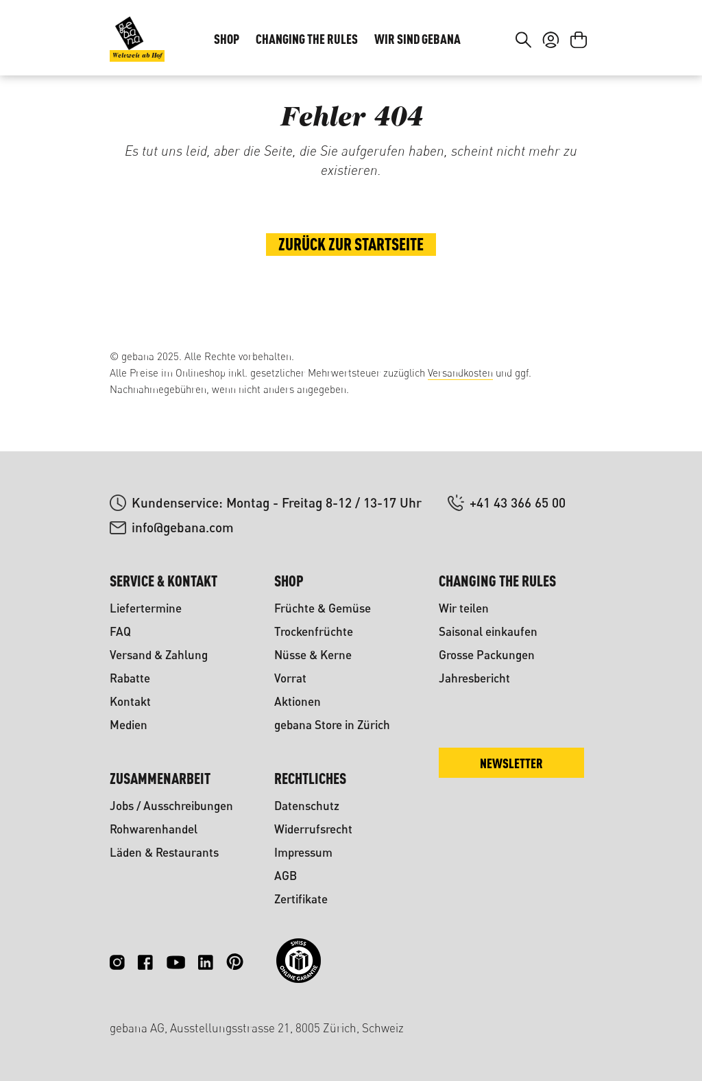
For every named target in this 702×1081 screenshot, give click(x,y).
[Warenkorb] (578, 81)
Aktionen (297, 701)
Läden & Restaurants (164, 852)
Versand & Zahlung (159, 655)
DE (543, 31)
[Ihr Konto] (551, 81)
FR (571, 31)
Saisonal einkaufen (488, 631)
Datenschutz (306, 805)
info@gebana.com (183, 527)
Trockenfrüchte (313, 631)
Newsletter (511, 763)
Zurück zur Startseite (351, 292)
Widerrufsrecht (313, 829)
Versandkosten (460, 372)
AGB (285, 875)
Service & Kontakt (163, 580)
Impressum (303, 852)
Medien (128, 724)
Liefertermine (146, 608)
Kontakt (130, 701)
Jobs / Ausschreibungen (171, 805)
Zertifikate (301, 899)
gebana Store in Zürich (332, 724)
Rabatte (130, 678)
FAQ (120, 631)
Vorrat (290, 678)
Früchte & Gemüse (322, 608)
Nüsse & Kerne (313, 655)
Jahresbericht (474, 678)
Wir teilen (464, 608)
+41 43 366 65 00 (518, 502)
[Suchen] (523, 81)
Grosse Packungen (487, 655)
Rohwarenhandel (153, 829)
